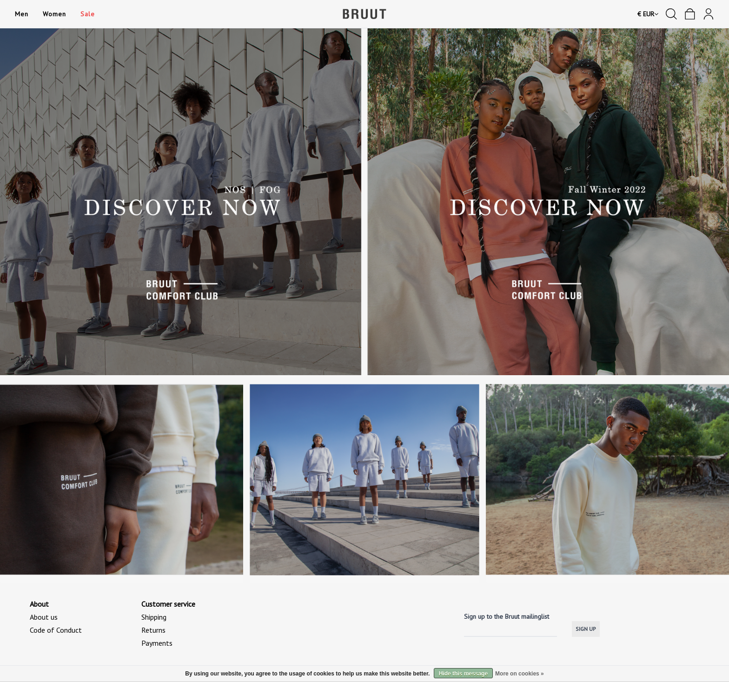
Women (54, 14)
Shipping (153, 617)
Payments (156, 643)
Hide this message (463, 673)
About (39, 604)
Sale (87, 14)
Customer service (168, 604)
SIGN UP (586, 628)
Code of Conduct (56, 630)
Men (21, 14)
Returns (153, 630)
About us (44, 617)
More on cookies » (519, 673)
